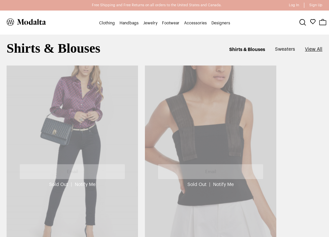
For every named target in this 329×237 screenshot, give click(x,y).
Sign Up (315, 5)
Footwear (170, 23)
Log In (294, 5)
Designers (220, 23)
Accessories (195, 23)
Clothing (107, 23)
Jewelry (150, 23)
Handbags (129, 23)
